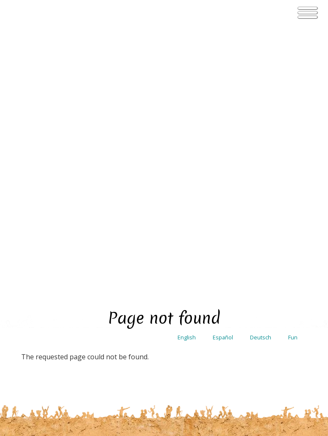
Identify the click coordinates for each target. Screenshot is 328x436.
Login (296, 263)
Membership (273, 344)
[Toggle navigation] (307, 12)
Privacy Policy (273, 328)
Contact (254, 263)
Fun (292, 21)
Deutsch (260, 21)
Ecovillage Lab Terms (274, 365)
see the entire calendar (168, 169)
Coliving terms (273, 387)
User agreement (273, 312)
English (187, 21)
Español (223, 21)
